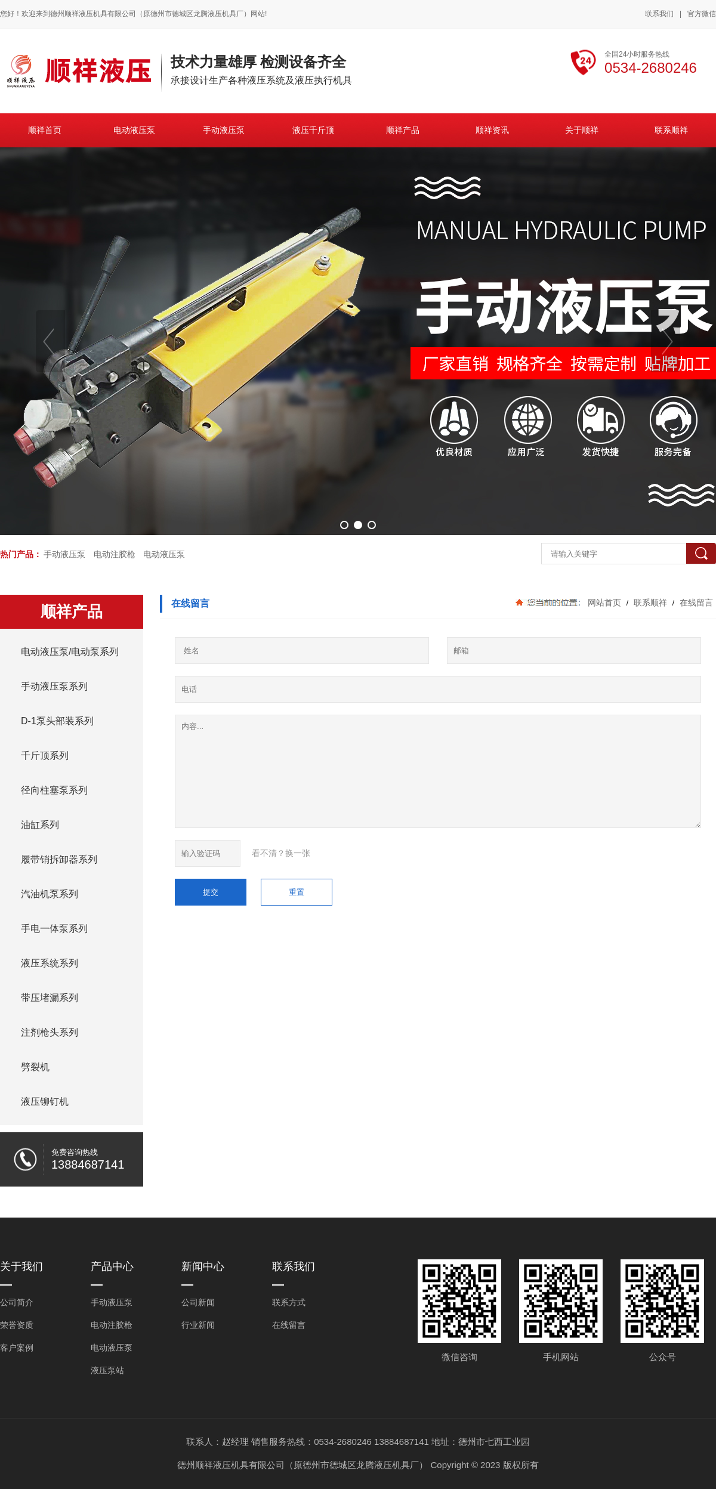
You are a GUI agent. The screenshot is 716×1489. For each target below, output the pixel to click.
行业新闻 (198, 1325)
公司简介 (16, 1302)
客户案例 (16, 1347)
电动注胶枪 (114, 554)
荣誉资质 (16, 1325)
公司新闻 (198, 1302)
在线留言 (695, 602)
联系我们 (659, 14)
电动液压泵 (164, 554)
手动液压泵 (64, 554)
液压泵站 (107, 1370)
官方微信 (701, 14)
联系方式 (288, 1302)
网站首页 (604, 602)
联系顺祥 (650, 602)
